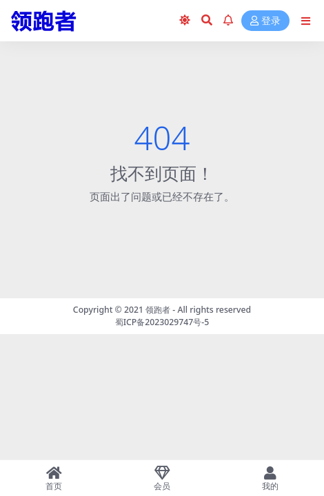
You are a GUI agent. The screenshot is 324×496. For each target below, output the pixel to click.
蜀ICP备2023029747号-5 (162, 322)
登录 (265, 21)
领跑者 (157, 310)
